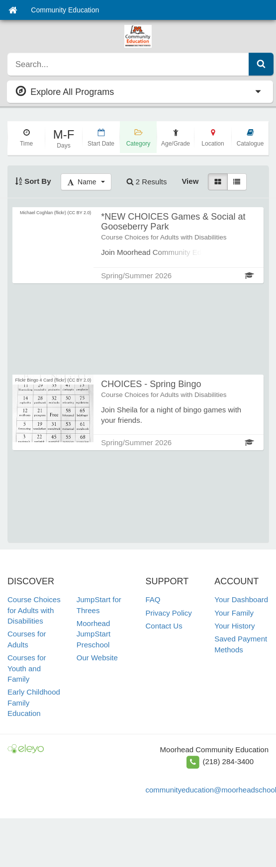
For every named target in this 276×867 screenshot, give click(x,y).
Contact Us (164, 626)
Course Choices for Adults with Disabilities (34, 610)
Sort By (33, 181)
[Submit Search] (261, 64)
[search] (128, 64)
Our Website (97, 657)
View (190, 181)
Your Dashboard (241, 599)
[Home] (12, 10)
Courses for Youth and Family (26, 668)
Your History (234, 626)
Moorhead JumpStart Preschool (93, 634)
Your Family (234, 613)
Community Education (65, 10)
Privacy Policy (169, 613)
